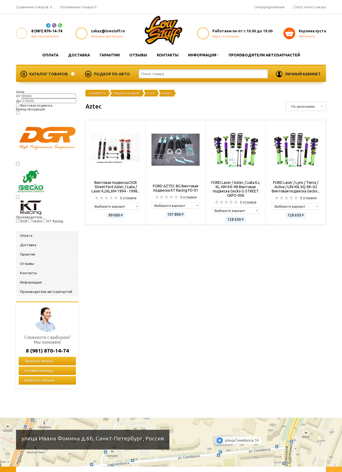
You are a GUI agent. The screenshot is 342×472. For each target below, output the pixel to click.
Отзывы (138, 55)
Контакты (167, 55)
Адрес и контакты (225, 36)
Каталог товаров (48, 74)
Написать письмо (39, 380)
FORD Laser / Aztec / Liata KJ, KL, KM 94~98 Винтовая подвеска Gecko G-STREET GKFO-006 (235, 189)
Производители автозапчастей (264, 55)
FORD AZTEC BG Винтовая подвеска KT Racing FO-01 (175, 188)
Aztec (166, 93)
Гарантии (110, 55)
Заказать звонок (38, 361)
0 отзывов (128, 198)
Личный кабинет (303, 74)
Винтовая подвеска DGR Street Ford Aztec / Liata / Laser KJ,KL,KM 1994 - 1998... (116, 186)
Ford (150, 93)
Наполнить (307, 36)
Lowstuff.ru (97, 93)
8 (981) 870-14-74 (46, 31)
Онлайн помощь (38, 371)
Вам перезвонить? (45, 36)
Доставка (79, 55)
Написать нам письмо (107, 36)
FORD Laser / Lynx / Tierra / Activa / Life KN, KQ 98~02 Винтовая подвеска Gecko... (296, 186)
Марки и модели (126, 93)
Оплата (50, 55)
